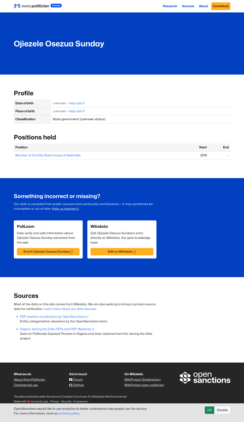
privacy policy (69, 413)
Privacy (54, 401)
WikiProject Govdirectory (142, 379)
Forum (76, 379)
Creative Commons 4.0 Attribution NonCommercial (94, 396)
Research (170, 6)
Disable (222, 410)
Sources (188, 6)
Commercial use (26, 385)
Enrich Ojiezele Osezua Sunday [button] (48, 251)
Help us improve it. (65, 209)
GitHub (76, 385)
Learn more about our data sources (70, 309)
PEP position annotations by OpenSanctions (54, 316)
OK (209, 410)
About (203, 6)
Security (66, 401)
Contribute (221, 6)
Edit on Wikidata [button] (122, 251)
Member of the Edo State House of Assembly (48, 155)
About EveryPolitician (29, 379)
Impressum (81, 401)
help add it (76, 103)
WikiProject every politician (144, 385)
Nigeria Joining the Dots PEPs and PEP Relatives (57, 329)
